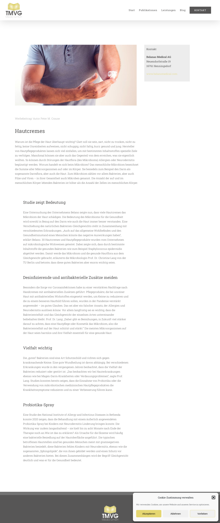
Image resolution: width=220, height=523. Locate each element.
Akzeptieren (148, 513)
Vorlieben (202, 513)
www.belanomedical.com (161, 73)
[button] (213, 497)
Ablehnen (175, 513)
